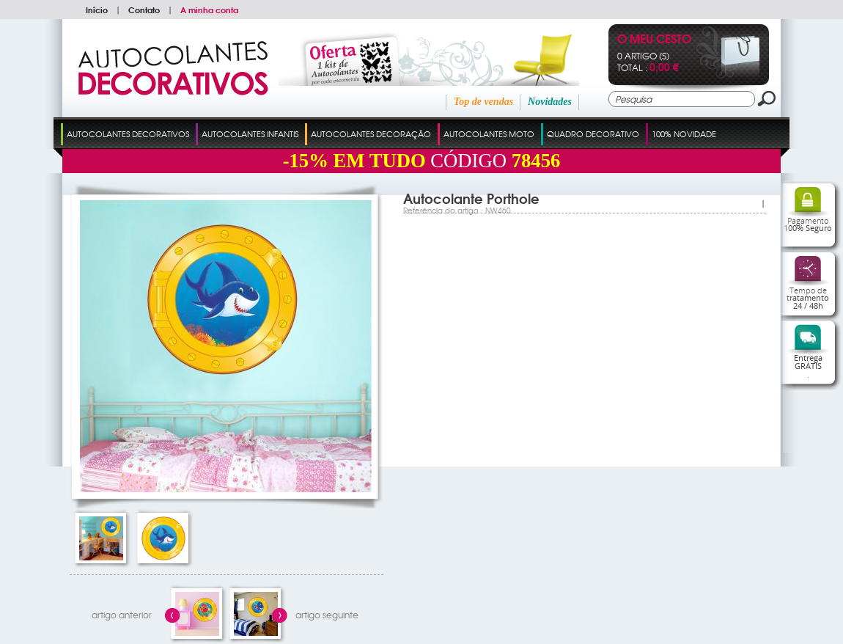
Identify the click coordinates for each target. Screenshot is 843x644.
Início (97, 9)
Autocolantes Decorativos (128, 133)
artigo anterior (122, 614)
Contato (144, 9)
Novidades (550, 101)
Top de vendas (483, 101)
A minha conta (209, 9)
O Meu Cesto (654, 40)
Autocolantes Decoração (371, 133)
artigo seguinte (326, 614)
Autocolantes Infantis (250, 133)
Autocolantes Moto (488, 133)
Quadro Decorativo (593, 133)
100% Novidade (684, 133)
